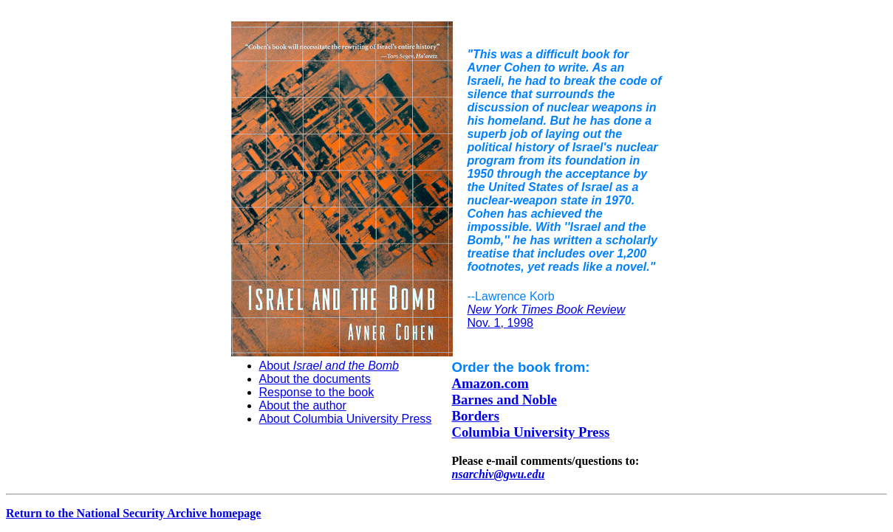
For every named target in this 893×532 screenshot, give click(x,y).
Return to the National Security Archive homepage (133, 513)
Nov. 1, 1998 (500, 323)
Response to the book (316, 392)
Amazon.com (490, 383)
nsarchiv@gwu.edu (498, 474)
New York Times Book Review (546, 309)
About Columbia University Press (345, 418)
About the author (302, 405)
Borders (475, 416)
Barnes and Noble (504, 399)
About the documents (315, 379)
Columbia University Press (531, 432)
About (329, 365)
